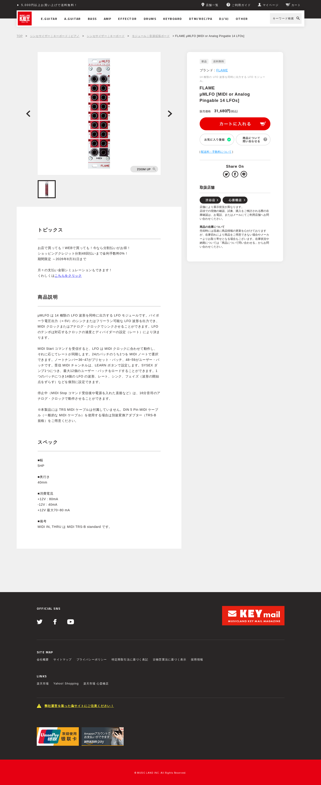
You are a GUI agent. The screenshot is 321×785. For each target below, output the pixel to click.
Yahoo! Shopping (66, 683)
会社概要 (43, 659)
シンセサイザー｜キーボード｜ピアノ (54, 36)
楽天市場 (43, 683)
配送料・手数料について (216, 151)
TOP (20, 36)
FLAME (222, 70)
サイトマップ (62, 659)
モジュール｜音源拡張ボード (151, 36)
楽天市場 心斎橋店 (96, 683)
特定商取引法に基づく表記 (130, 659)
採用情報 (197, 659)
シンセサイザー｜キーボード (106, 36)
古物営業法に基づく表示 (169, 659)
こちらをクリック (68, 275)
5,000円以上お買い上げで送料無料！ (49, 5)
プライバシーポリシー (91, 659)
